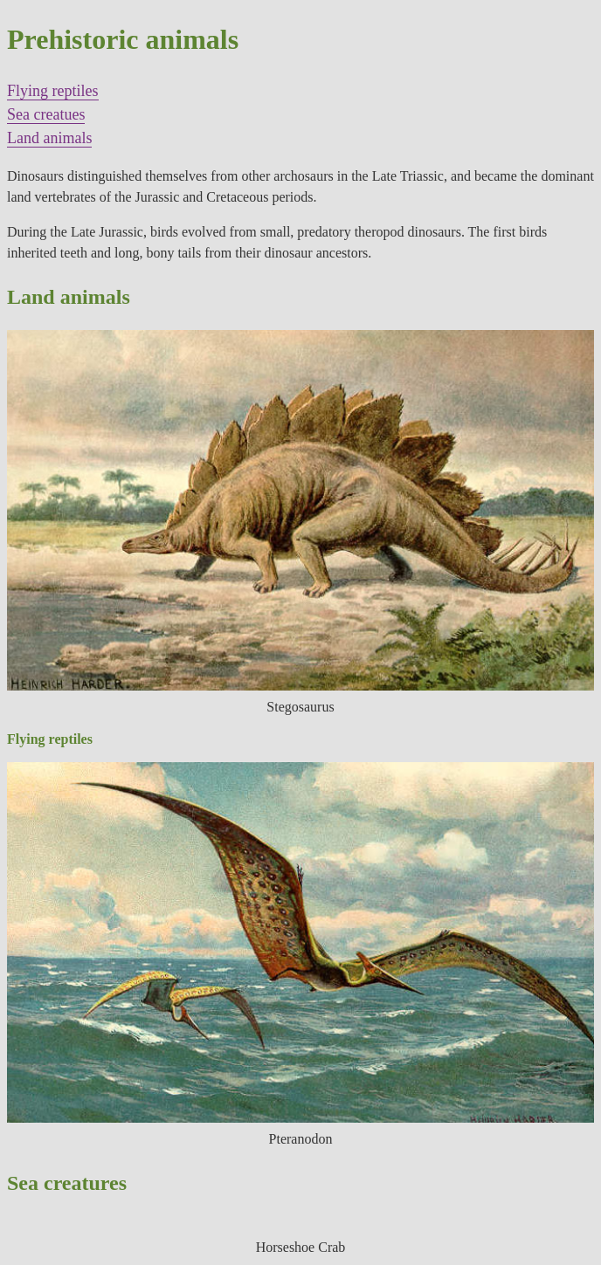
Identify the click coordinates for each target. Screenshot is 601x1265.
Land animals (49, 138)
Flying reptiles (53, 91)
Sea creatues (46, 114)
